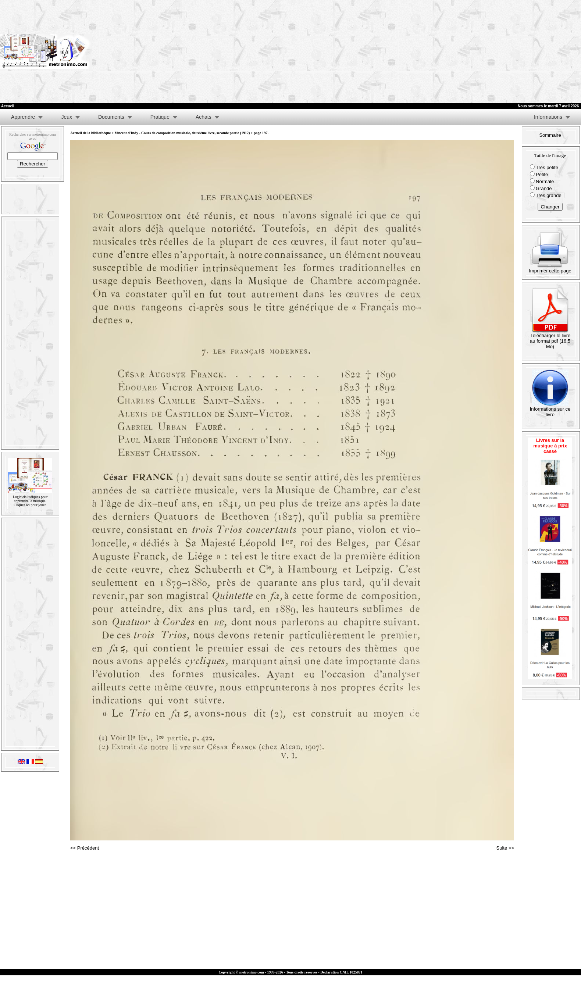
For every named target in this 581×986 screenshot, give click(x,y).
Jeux (66, 117)
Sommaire (550, 135)
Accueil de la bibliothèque (90, 133)
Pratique (160, 117)
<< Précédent (84, 848)
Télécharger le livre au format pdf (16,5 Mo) (550, 338)
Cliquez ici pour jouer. (30, 505)
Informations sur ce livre (550, 409)
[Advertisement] (489, 51)
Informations (548, 117)
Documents (111, 117)
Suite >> (505, 848)
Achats (203, 117)
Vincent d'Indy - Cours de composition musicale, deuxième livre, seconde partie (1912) (182, 133)
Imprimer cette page (550, 269)
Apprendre (23, 117)
